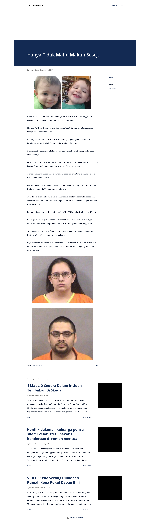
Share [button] (110, 77)
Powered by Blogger (75, 518)
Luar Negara (112, 88)
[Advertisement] (75, 25)
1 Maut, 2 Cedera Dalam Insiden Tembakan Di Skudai (54, 388)
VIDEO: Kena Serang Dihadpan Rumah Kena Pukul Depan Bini (53, 480)
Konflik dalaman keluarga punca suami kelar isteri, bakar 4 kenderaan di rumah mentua (55, 434)
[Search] (114, 5)
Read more (87, 417)
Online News (35, 5)
